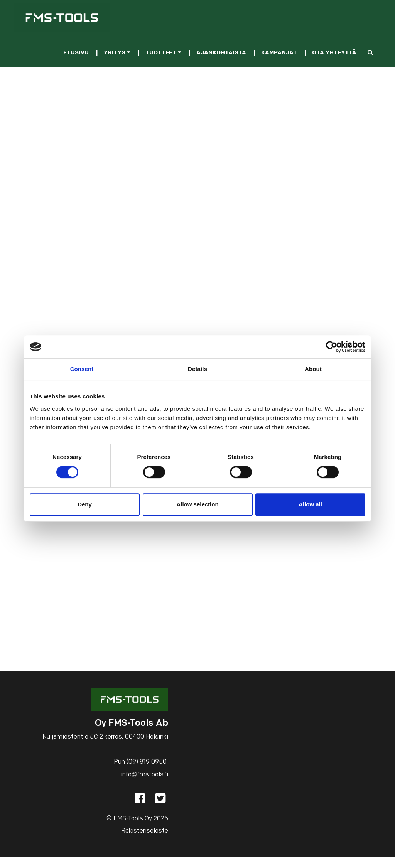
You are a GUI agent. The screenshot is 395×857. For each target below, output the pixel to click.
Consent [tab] (82, 369)
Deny (85, 504)
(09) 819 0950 (147, 762)
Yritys (117, 53)
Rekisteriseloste (144, 831)
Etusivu (76, 53)
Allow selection (197, 504)
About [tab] (313, 369)
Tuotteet (163, 53)
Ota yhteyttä (334, 53)
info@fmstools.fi (144, 775)
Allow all (310, 504)
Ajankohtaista (221, 53)
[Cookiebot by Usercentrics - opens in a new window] (331, 347)
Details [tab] (197, 369)
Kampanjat (279, 53)
